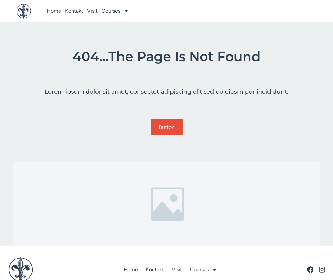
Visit (92, 11)
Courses (115, 11)
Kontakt (74, 11)
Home (54, 11)
